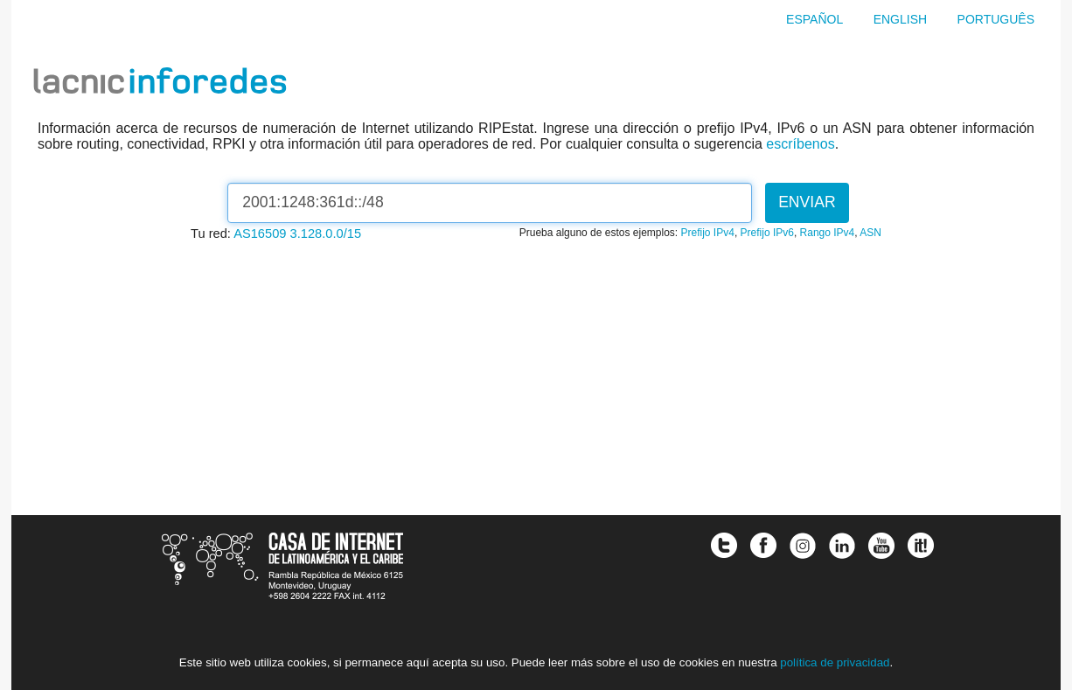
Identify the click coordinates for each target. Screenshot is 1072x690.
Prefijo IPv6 (767, 233)
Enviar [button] (807, 202)
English (900, 19)
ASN (870, 233)
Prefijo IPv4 (707, 233)
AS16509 (259, 233)
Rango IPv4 (827, 233)
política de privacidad (834, 662)
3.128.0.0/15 (326, 233)
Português (995, 19)
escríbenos (800, 143)
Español (814, 19)
